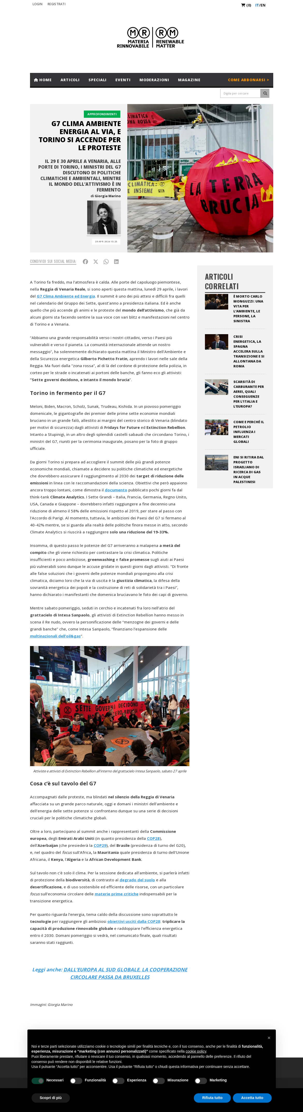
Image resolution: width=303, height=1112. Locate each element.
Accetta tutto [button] (252, 1098)
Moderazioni (154, 79)
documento (116, 489)
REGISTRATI (56, 4)
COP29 (100, 845)
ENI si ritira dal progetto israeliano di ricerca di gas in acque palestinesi (248, 469)
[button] (269, 1038)
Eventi (122, 79)
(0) (246, 5)
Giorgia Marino (108, 196)
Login (38, 4)
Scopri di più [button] (51, 1098)
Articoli (70, 79)
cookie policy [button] (196, 1051)
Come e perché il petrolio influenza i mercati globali (248, 432)
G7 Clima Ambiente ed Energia (66, 296)
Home (43, 79)
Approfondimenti (102, 114)
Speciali (97, 79)
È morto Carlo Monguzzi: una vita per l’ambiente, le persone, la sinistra (248, 308)
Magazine (189, 79)
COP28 (153, 838)
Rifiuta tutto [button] (212, 1098)
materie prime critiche (116, 893)
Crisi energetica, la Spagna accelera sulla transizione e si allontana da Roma (248, 351)
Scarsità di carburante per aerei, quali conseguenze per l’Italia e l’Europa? (248, 394)
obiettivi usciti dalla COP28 (133, 921)
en (263, 5)
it (257, 5)
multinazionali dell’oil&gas (55, 636)
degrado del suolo (137, 879)
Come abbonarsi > (248, 79)
